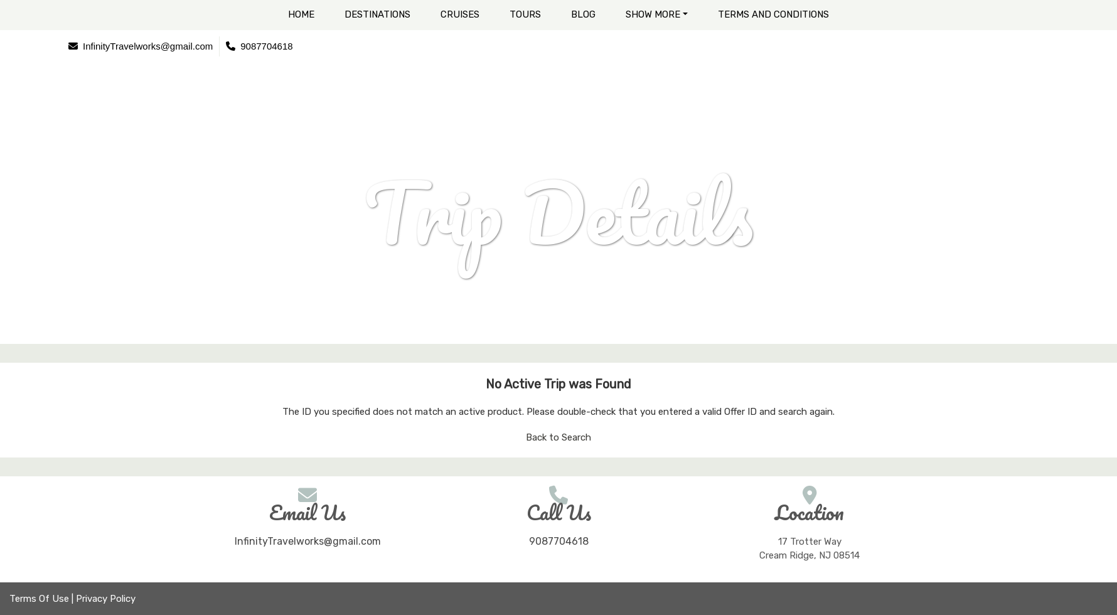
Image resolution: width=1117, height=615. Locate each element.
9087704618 (559, 541)
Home (301, 14)
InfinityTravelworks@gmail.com (308, 541)
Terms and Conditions (773, 14)
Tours (525, 14)
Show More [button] (653, 14)
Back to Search (558, 437)
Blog (583, 14)
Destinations (377, 14)
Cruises (460, 14)
